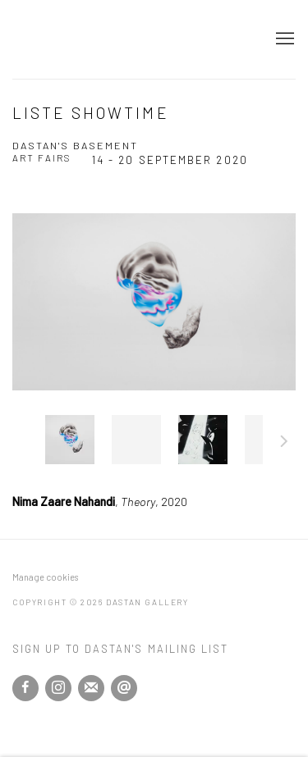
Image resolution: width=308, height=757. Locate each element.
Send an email (124, 688)
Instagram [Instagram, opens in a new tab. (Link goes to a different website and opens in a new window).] (58, 688)
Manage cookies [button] (45, 577)
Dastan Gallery (69, 39)
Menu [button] (283, 39)
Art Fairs (41, 157)
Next (284, 443)
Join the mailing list (91, 688)
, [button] (69, 439)
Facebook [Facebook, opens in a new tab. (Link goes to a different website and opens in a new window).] (25, 688)
